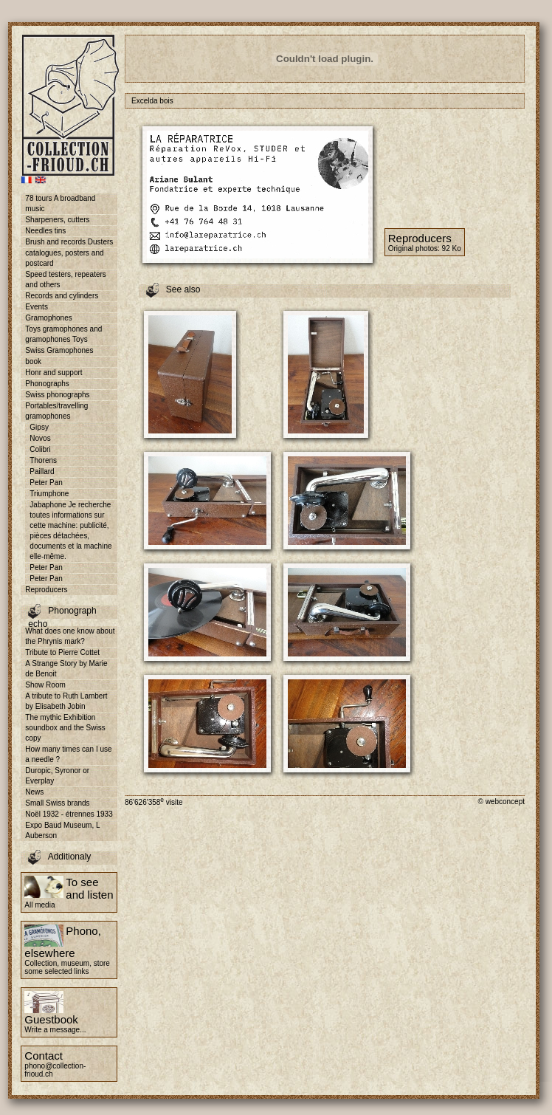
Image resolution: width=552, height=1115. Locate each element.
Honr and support (53, 372)
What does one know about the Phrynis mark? (69, 636)
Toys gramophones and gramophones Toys (63, 334)
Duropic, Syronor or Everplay (57, 775)
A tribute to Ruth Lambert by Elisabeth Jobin (66, 701)
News (34, 792)
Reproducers (46, 590)
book (33, 361)
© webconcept (501, 801)
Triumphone (49, 494)
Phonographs (47, 384)
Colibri (40, 449)
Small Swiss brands (57, 803)
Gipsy (39, 427)
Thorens (43, 460)
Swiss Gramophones (59, 350)
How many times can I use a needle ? (68, 754)
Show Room (45, 685)
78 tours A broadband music (60, 203)
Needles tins (45, 231)
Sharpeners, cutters (57, 220)
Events (36, 307)
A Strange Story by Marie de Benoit (66, 668)
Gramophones (48, 318)
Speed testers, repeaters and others (65, 279)
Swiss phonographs (57, 395)
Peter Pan (46, 482)
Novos (40, 438)
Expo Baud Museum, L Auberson (62, 830)
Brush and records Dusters (69, 242)
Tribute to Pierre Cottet (62, 652)
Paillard (42, 471)
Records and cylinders (61, 296)
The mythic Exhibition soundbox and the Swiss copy (65, 727)
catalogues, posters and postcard (64, 258)
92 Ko (451, 248)
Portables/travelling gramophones (56, 411)
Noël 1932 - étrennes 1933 (68, 814)
